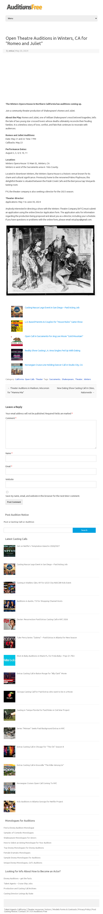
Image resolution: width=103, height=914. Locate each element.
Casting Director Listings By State (18, 893)
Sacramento (54, 379)
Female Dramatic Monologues (17, 853)
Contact (22, 911)
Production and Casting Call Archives (20, 888)
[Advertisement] (51, 77)
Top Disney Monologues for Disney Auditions (24, 848)
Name (9, 453)
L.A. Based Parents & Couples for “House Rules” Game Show (54, 322)
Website (10, 479)
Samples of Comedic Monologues (19, 833)
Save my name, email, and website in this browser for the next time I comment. (43, 496)
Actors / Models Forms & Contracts (61, 909)
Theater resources (35, 909)
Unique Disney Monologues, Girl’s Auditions (23, 863)
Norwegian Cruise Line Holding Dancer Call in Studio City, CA (54, 365)
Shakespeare (68, 379)
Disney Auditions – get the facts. (18, 878)
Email (9, 466)
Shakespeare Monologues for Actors (20, 838)
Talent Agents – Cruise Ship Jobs (18, 883)
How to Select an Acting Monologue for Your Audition (27, 843)
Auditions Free (40, 911)
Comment (11, 418)
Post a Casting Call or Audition (19, 522)
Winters (87, 379)
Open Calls (29, 379)
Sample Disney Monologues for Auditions (22, 858)
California (19, 379)
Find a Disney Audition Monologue (19, 828)
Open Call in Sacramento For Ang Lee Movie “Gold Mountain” (54, 336)
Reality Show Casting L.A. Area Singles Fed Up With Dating (52, 350)
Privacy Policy (84, 909)
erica (11, 51)
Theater (39, 379)
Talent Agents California (15, 909)
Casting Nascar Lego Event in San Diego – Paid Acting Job (52, 307)
